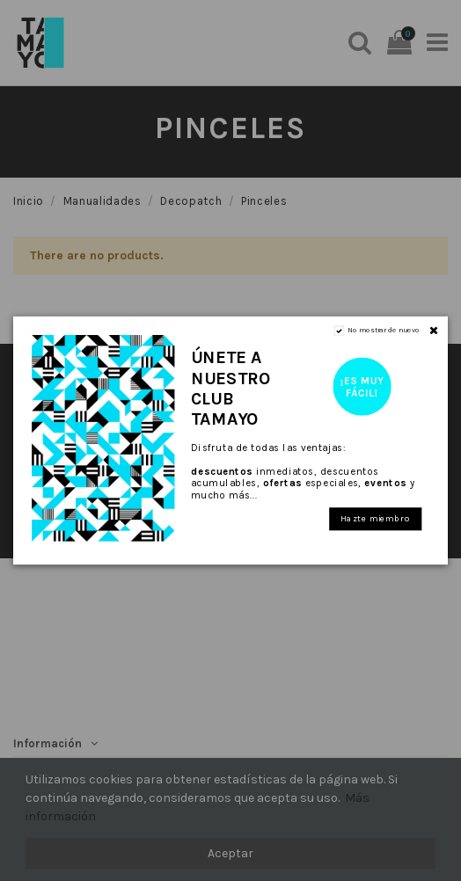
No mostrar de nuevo (384, 329)
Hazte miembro (375, 518)
